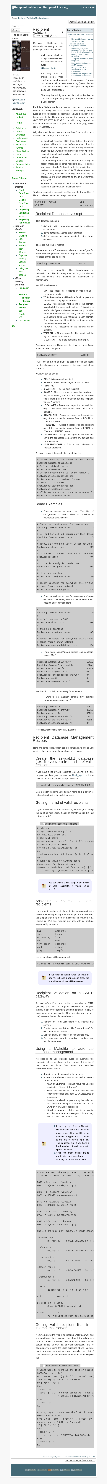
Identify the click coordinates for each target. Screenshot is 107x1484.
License (19, 131)
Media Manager (73, 1460)
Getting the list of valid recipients (79, 55)
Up (13, 326)
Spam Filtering (19, 178)
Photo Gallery (22, 151)
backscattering (50, 68)
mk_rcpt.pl (79, 775)
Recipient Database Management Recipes (77, 45)
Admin (72, 22)
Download (20, 135)
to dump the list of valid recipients (61, 824)
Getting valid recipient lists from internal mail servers (81, 75)
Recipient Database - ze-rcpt (82, 39)
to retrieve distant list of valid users (61, 1365)
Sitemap (82, 22)
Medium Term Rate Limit (24, 203)
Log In (91, 22)
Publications (21, 128)
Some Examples (77, 41)
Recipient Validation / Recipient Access (40, 7)
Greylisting (24, 210)
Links (18, 154)
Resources (21, 144)
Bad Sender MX (22, 314)
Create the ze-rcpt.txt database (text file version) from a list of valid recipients (82, 50)
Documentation (23, 164)
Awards (19, 148)
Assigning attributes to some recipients (82, 60)
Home (19, 123)
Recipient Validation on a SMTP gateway (80, 64)
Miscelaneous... (26, 320)
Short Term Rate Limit (24, 193)
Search (15, 30)
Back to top (88, 1460)
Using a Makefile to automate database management (78, 69)
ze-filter (88, 7)
